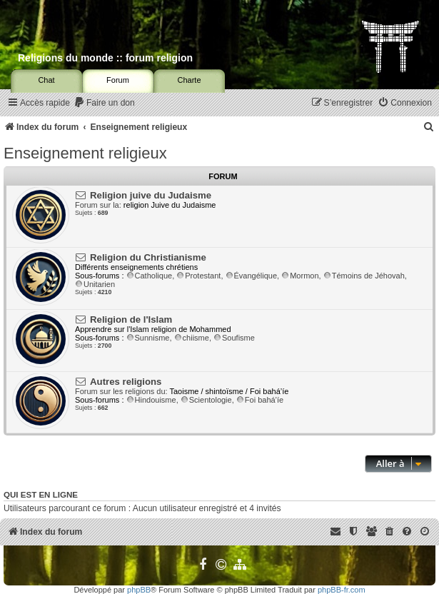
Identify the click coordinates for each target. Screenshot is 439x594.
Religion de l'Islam (131, 319)
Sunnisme (148, 337)
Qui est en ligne (41, 494)
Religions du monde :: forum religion (105, 58)
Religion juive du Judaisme (150, 195)
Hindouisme (151, 400)
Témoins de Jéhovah (364, 275)
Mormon (299, 275)
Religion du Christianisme (148, 257)
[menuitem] (104, 103)
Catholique (149, 275)
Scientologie (206, 400)
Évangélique (252, 275)
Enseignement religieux (85, 153)
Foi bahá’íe (259, 400)
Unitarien (95, 284)
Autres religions (125, 381)
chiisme (191, 337)
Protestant (198, 275)
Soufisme (234, 337)
